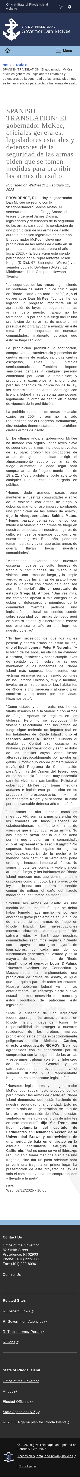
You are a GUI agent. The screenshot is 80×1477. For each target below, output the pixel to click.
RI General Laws (16, 1311)
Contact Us (12, 1274)
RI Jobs (9, 1342)
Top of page (27, 1466)
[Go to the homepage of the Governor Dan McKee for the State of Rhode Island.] (12, 29)
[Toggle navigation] (64, 51)
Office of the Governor (21, 1381)
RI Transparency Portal (21, 1332)
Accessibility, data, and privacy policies (45, 1456)
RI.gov (8, 1391)
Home (7, 64)
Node (20, 64)
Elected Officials (16, 1401)
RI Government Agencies (23, 1321)
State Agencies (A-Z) (20, 1412)
